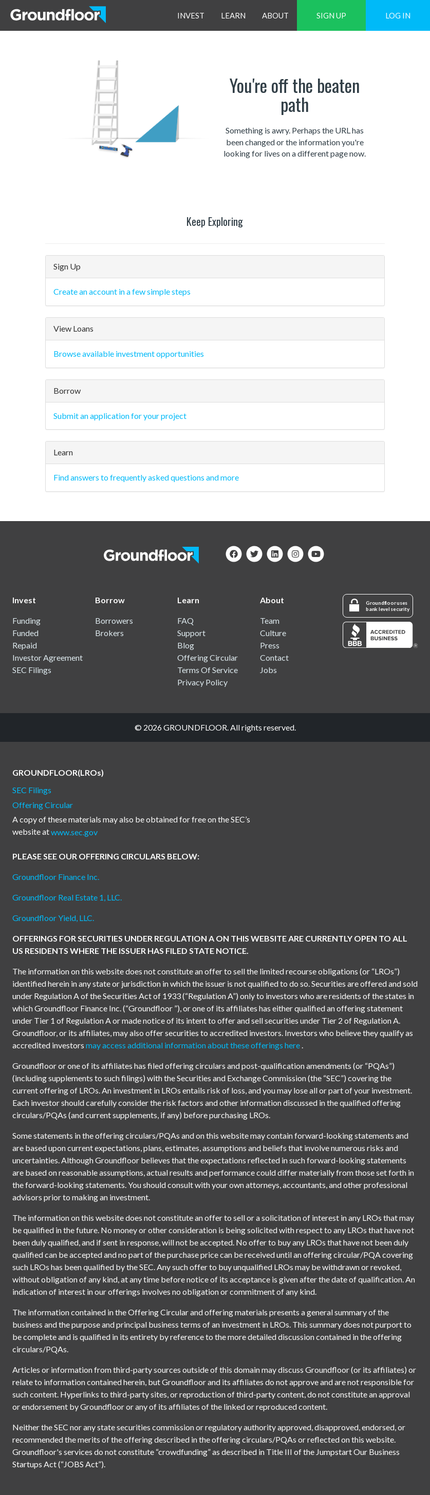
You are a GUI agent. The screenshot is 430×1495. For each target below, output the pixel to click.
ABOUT (275, 15)
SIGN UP (331, 15)
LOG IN (397, 15)
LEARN (233, 15)
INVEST (190, 15)
